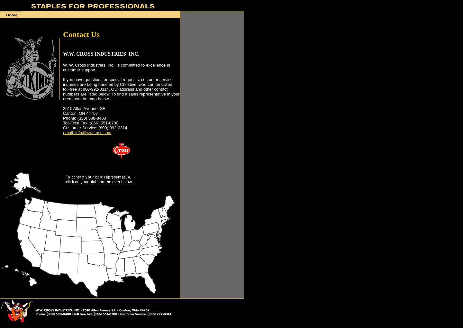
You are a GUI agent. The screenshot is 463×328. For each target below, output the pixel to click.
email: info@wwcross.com (87, 132)
